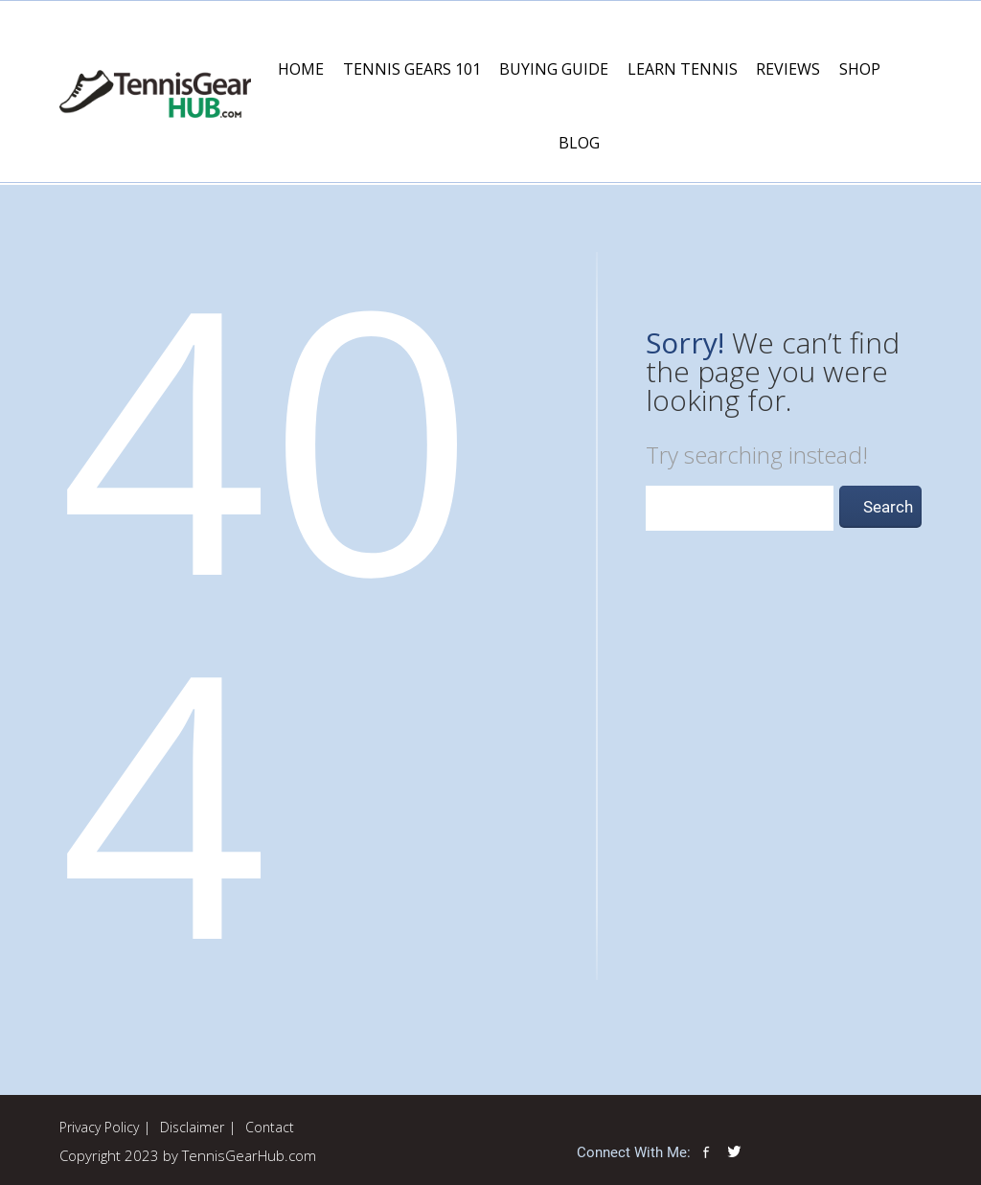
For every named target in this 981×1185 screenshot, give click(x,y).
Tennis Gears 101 (412, 69)
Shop (859, 69)
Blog (579, 142)
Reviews (788, 69)
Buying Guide (553, 69)
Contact (269, 1127)
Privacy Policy (99, 1127)
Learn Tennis (682, 69)
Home (301, 69)
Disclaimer (192, 1127)
